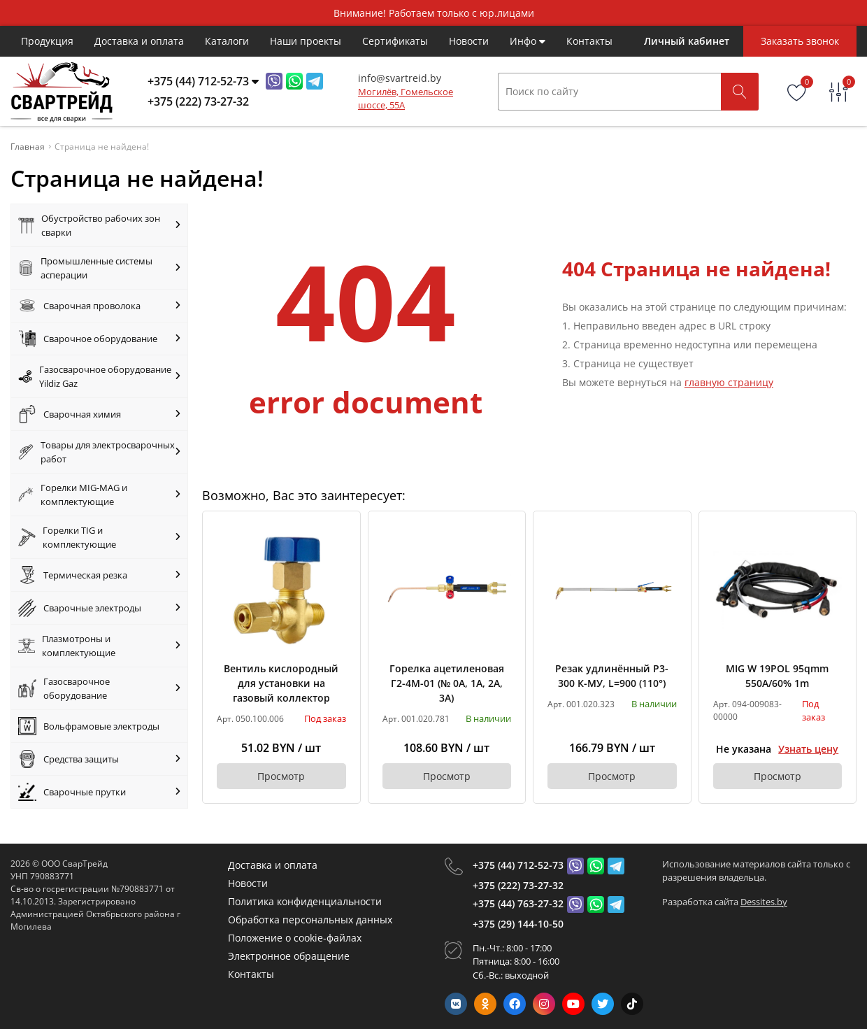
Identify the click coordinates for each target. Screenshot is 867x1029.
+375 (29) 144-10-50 (518, 923)
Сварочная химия (99, 414)
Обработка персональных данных (310, 919)
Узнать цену (808, 748)
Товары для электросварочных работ (99, 452)
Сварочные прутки (99, 792)
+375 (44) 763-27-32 (518, 903)
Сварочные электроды (99, 608)
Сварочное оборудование (99, 338)
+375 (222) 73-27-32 (518, 885)
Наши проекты (305, 41)
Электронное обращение (289, 956)
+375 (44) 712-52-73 (518, 865)
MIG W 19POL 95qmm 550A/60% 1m (777, 676)
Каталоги (227, 41)
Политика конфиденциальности (305, 901)
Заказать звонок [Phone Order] (800, 41)
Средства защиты (99, 759)
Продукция (47, 41)
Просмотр (281, 776)
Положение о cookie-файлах (294, 937)
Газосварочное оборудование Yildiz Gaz (99, 376)
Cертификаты (395, 41)
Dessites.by (763, 901)
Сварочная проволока (99, 306)
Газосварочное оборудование (99, 688)
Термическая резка (99, 575)
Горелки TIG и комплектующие (99, 537)
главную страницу (729, 382)
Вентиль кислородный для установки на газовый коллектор (281, 683)
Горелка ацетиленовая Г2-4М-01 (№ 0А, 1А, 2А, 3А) (446, 683)
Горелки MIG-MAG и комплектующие (99, 494)
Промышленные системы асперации (99, 268)
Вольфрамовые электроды (88, 726)
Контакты (589, 41)
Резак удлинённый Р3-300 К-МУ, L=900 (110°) (611, 676)
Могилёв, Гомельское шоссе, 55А (405, 98)
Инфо (527, 41)
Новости (469, 41)
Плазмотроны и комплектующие (99, 645)
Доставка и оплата (139, 41)
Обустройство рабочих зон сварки (99, 225)
